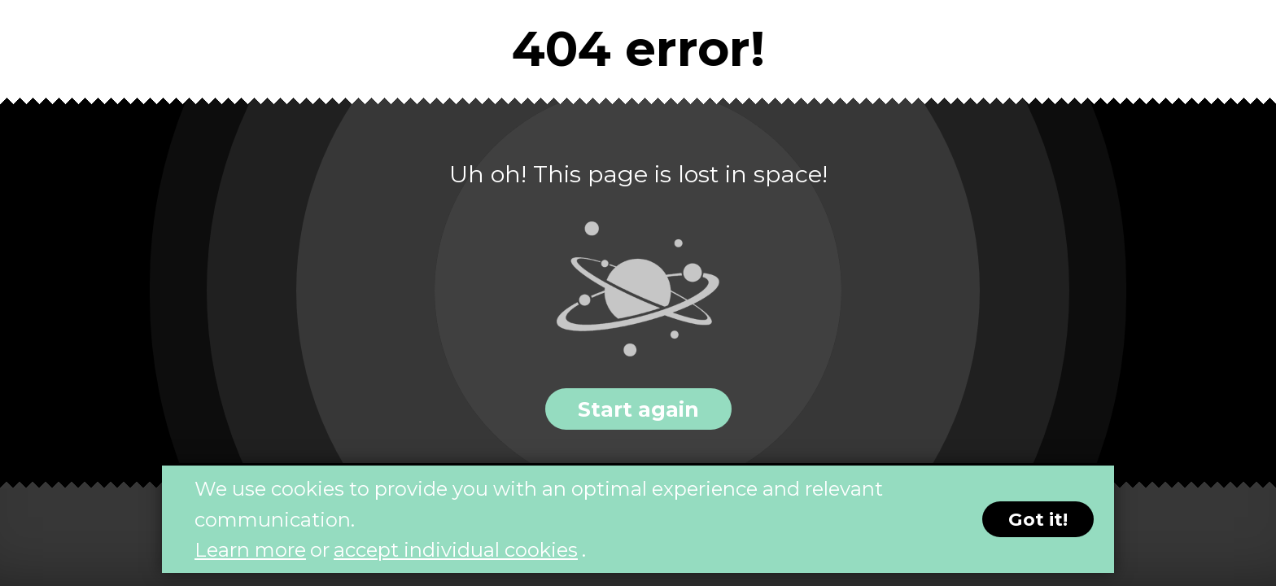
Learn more (250, 550)
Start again (638, 409)
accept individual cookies (456, 550)
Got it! (1038, 520)
